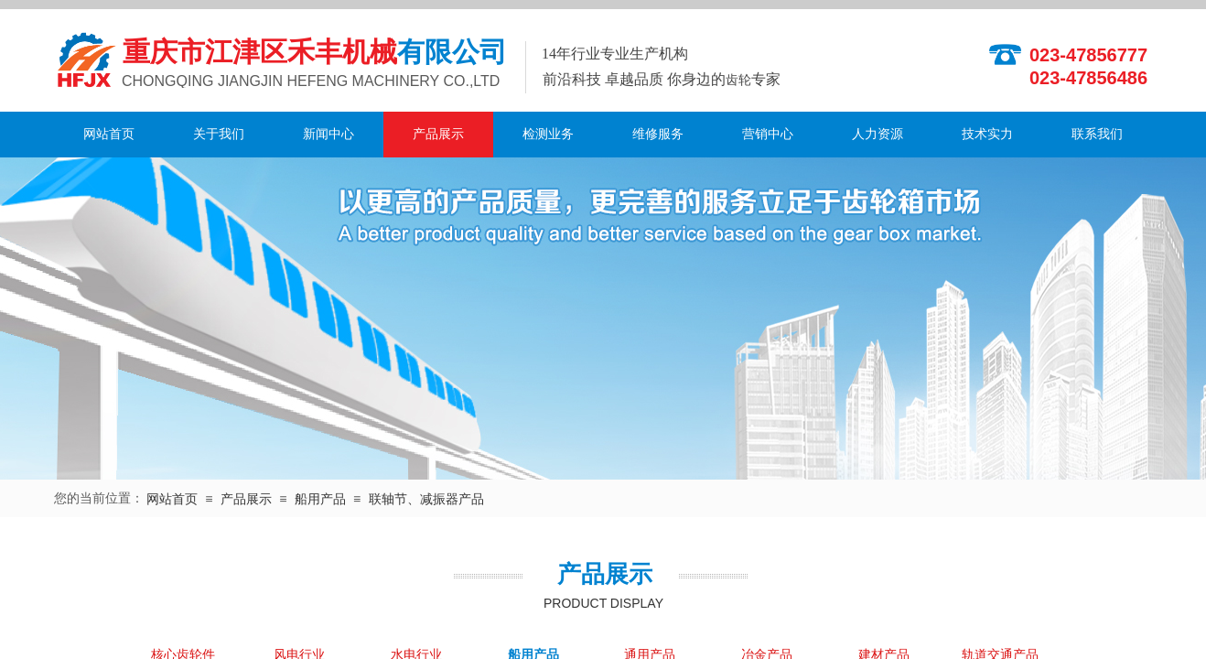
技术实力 (987, 134)
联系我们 (1097, 134)
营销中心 (767, 134)
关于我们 (218, 134)
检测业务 (548, 134)
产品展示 (438, 134)
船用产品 (320, 499)
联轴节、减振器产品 (426, 499)
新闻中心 (328, 134)
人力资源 (877, 134)
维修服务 (658, 134)
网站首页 (109, 134)
